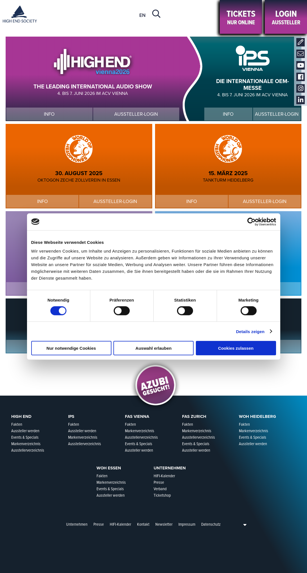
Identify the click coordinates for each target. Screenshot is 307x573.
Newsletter (300, 54)
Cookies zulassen (236, 348)
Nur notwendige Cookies (71, 348)
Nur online (241, 17)
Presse (98, 524)
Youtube (300, 65)
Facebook (300, 77)
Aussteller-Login (136, 114)
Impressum (186, 524)
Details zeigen (250, 331)
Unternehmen (77, 524)
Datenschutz (211, 524)
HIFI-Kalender (120, 524)
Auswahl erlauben (153, 348)
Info (49, 114)
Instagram (300, 88)
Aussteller (286, 17)
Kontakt (300, 42)
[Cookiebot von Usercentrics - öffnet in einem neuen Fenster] (251, 221)
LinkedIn (300, 100)
